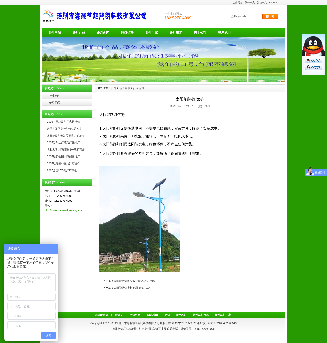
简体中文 (250, 2)
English (273, 2)
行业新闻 (54, 95)
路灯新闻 (103, 32)
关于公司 (200, 32)
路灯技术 (176, 32)
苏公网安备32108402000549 (219, 323)
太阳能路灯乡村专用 (126, 287)
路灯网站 (54, 32)
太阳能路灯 (101, 314)
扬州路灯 (181, 314)
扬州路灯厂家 (223, 314)
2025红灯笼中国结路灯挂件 (63, 163)
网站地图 (152, 314)
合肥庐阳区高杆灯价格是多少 (64, 128)
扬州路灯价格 (201, 314)
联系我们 (224, 32)
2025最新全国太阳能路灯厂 (63, 156)
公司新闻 (54, 102)
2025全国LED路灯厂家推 (62, 170)
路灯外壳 (135, 314)
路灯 (167, 314)
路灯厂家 (151, 32)
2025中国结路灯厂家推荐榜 (63, 121)
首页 (113, 88)
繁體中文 (262, 2)
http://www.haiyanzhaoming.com (64, 210)
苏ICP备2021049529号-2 (186, 323)
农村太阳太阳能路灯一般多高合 (66, 149)
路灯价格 (127, 32)
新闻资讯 (124, 88)
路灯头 (119, 314)
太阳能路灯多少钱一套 (127, 280)
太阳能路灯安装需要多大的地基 (66, 135)
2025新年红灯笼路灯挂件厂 (63, 142)
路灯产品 (79, 32)
